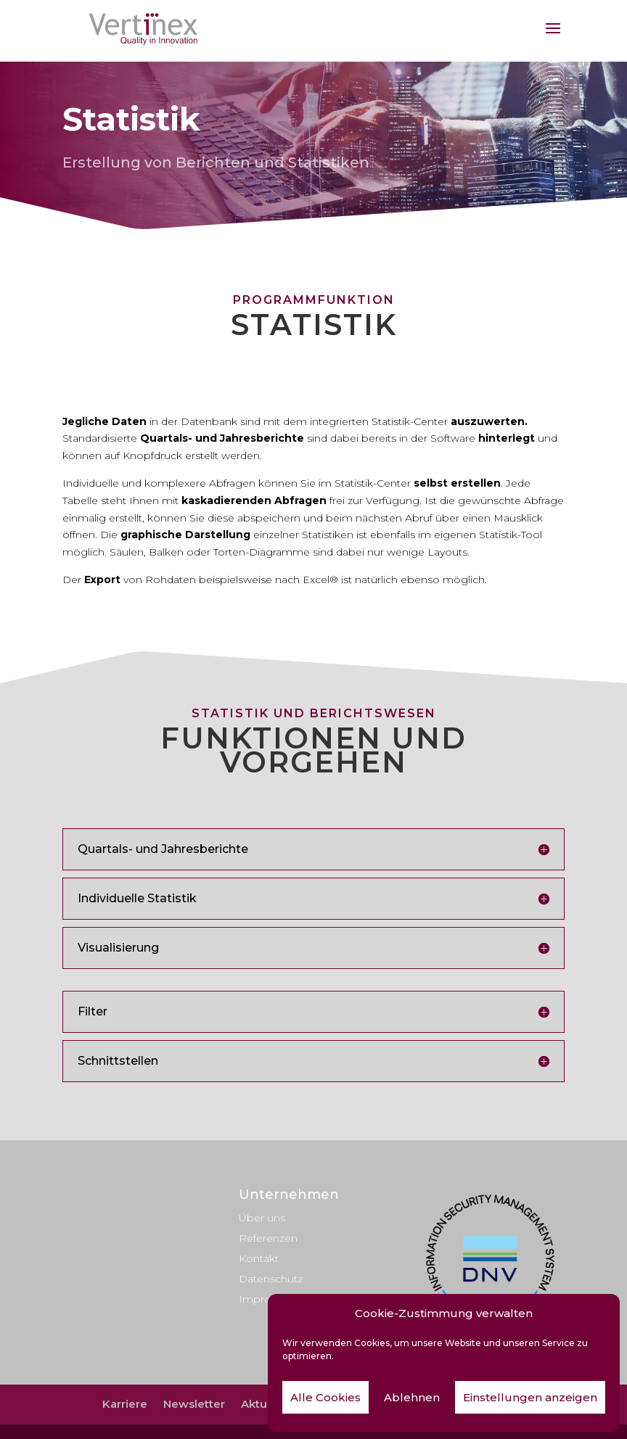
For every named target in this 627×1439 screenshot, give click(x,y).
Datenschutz (271, 1278)
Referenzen (268, 1238)
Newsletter (194, 1404)
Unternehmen (289, 1195)
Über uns (262, 1217)
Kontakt (259, 1258)
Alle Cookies (325, 1397)
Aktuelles (267, 1404)
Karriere (124, 1404)
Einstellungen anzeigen (530, 1397)
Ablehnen (412, 1397)
